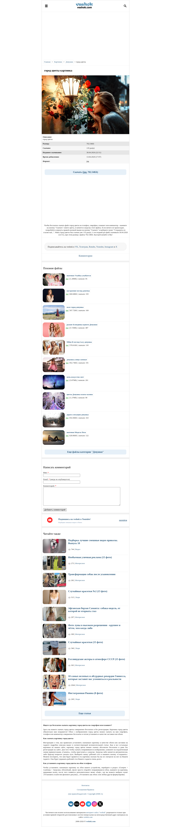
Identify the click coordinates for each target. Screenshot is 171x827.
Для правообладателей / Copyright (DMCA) (85, 794)
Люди (77, 597)
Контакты (85, 785)
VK (76, 247)
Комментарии (85, 256)
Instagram (109, 247)
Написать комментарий (56, 467)
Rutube (92, 247)
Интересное (80, 563)
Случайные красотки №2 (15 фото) (87, 591)
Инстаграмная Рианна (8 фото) (85, 693)
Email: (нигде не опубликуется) (56, 479)
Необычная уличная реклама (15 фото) (90, 557)
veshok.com (87, 817)
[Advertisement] (85, 35)
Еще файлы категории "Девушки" (85, 452)
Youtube (99, 247)
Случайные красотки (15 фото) (85, 642)
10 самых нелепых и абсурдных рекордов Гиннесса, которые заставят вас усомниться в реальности (97, 677)
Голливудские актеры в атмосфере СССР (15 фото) (96, 659)
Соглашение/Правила (85, 790)
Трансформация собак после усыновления (91, 574)
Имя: (46, 472)
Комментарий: (49, 486)
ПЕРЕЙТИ (123, 520)
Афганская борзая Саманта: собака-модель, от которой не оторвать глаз (94, 610)
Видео (77, 549)
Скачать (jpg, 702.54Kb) (85, 172)
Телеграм (83, 247)
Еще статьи (85, 713)
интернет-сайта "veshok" (96, 812)
